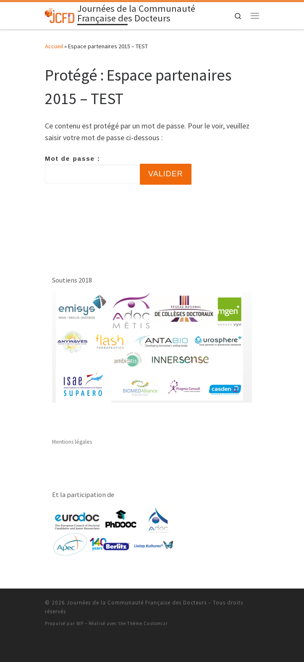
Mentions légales (72, 441)
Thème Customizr (147, 623)
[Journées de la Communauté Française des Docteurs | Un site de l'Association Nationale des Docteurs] (59, 15)
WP (80, 623)
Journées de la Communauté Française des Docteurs (137, 602)
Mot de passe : (91, 169)
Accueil (54, 46)
